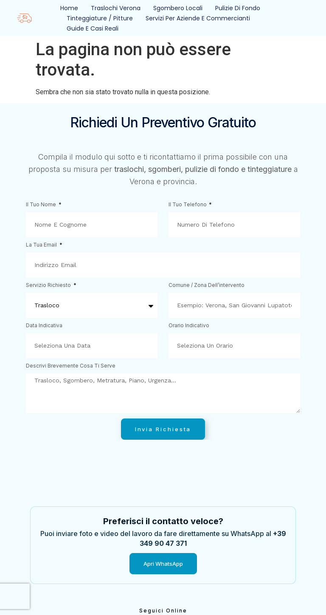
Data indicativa (44, 326)
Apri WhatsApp (163, 563)
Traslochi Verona (116, 8)
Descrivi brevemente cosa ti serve (70, 366)
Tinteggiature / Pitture (100, 18)
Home (69, 8)
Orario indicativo (189, 326)
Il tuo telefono (188, 205)
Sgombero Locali (177, 8)
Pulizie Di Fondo (237, 8)
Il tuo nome (41, 205)
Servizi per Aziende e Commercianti (198, 18)
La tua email (42, 245)
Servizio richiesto (49, 285)
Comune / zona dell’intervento (206, 285)
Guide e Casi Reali (92, 28)
